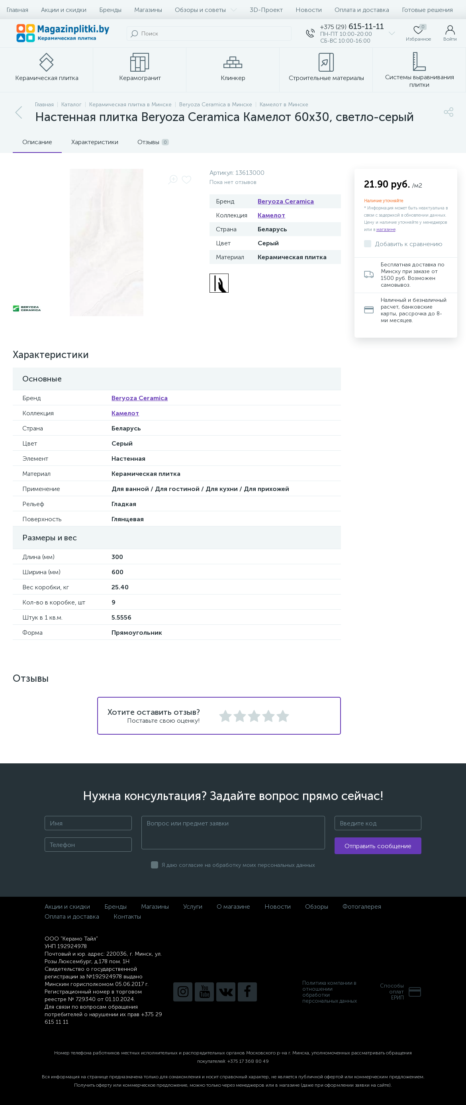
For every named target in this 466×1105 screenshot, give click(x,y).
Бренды (110, 10)
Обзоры (316, 906)
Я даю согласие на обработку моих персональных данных (238, 865)
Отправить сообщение (378, 846)
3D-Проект (266, 10)
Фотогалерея (362, 906)
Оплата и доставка (362, 10)
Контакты (127, 916)
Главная (17, 10)
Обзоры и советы (206, 10)
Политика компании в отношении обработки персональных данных (329, 992)
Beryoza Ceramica (286, 201)
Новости (309, 10)
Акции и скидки (63, 10)
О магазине (233, 906)
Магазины (148, 10)
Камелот (271, 215)
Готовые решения (427, 10)
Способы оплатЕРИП (400, 992)
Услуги (192, 906)
